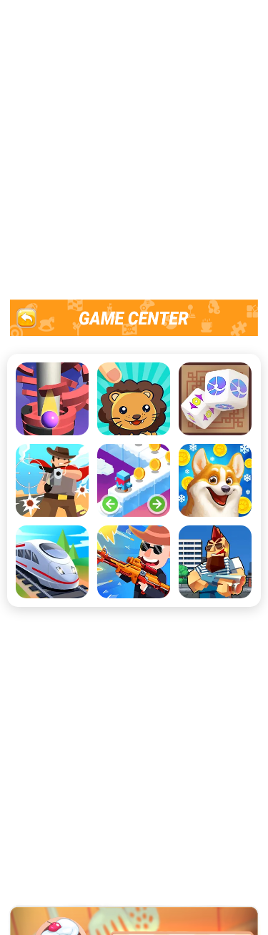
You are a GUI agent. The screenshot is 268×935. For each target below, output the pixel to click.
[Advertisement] (134, 148)
